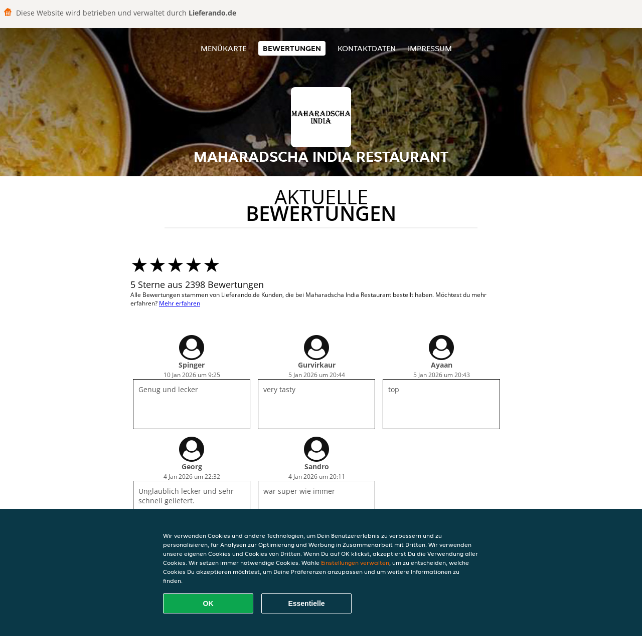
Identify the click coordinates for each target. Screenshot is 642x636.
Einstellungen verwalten (355, 562)
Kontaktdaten (367, 48)
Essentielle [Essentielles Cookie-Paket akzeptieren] (306, 603)
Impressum (430, 48)
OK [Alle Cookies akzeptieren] (208, 603)
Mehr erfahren (179, 303)
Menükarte (223, 48)
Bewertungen (292, 48)
